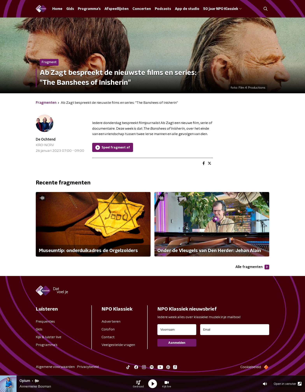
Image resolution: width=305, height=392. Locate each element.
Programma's (89, 9)
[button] (138, 384)
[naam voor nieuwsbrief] (176, 329)
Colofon (108, 329)
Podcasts (163, 9)
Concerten (141, 9)
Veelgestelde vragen (118, 345)
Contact (108, 337)
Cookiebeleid (250, 367)
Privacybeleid (88, 367)
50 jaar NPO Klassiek (222, 9)
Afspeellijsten (116, 9)
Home (57, 9)
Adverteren (111, 321)
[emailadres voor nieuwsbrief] (234, 329)
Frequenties (45, 321)
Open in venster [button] (287, 384)
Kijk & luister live (48, 337)
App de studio (187, 9)
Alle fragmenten (252, 267)
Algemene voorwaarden (55, 367)
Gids (70, 9)
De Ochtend (45, 139)
